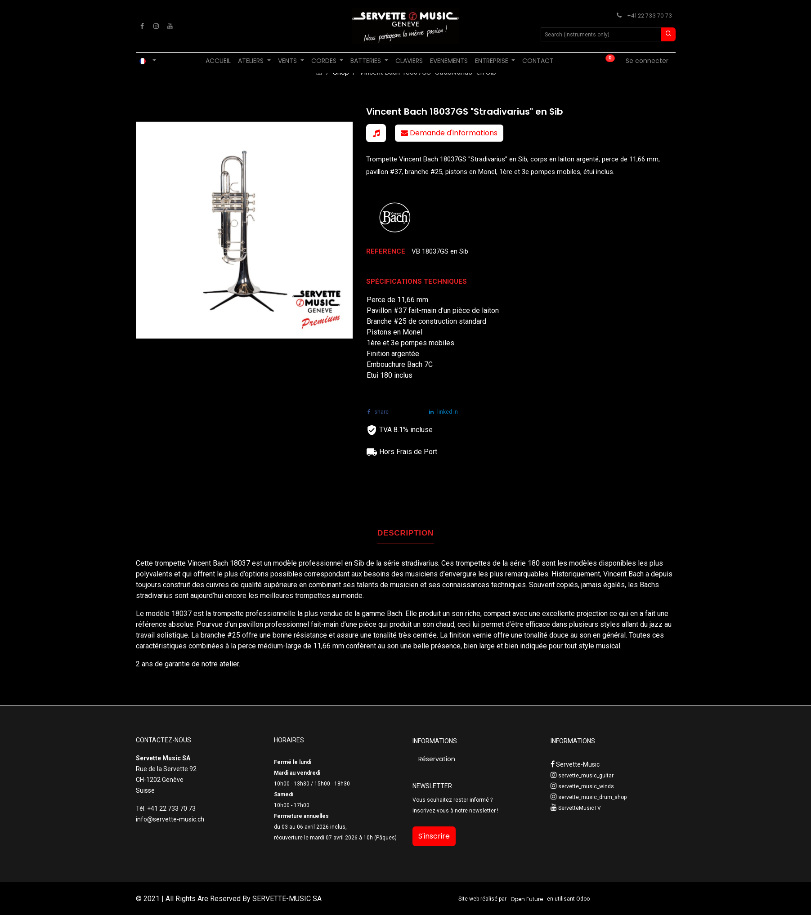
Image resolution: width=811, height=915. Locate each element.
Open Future (527, 899)
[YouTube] (170, 26)
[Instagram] (156, 26)
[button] (376, 133)
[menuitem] (218, 61)
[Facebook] (142, 26)
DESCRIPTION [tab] (405, 533)
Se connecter (647, 60)
